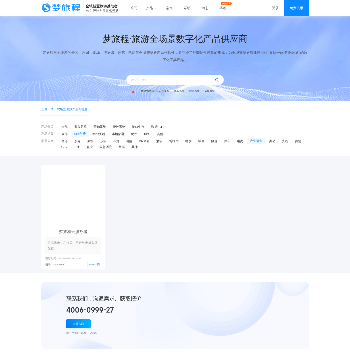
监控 (89, 147)
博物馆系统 (147, 91)
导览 (116, 141)
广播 (76, 147)
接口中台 (138, 127)
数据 (122, 147)
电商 (240, 141)
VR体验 (144, 141)
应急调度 (105, 147)
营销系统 (100, 127)
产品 (151, 8)
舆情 (298, 141)
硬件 (134, 134)
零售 (201, 141)
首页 (133, 8)
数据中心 (157, 127)
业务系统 (80, 127)
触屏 (214, 141)
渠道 (222, 8)
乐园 (103, 141)
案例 (169, 8)
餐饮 (188, 141)
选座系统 (209, 91)
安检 (285, 141)
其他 (160, 134)
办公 (272, 141)
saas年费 (80, 133)
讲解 (129, 141)
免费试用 (296, 8)
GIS (64, 147)
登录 (275, 8)
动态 (205, 8)
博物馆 (174, 141)
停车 (227, 141)
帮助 (187, 8)
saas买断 (98, 134)
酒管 (159, 141)
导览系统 (194, 91)
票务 (77, 141)
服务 (147, 134)
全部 (64, 127)
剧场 (90, 141)
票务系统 (179, 91)
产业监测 (256, 141)
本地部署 (118, 134)
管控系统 (119, 127)
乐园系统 (164, 91)
